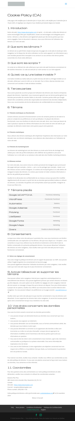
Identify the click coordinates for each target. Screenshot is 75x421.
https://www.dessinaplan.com (26, 32)
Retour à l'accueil (37, 398)
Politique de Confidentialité (53, 407)
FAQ (12, 407)
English (43, 410)
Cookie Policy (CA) (33, 410)
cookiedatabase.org (46, 393)
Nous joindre (20, 407)
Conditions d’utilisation (34, 407)
